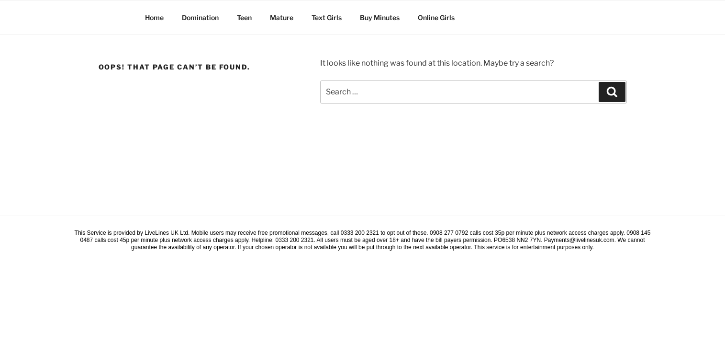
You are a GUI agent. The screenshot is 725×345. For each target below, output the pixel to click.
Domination (200, 17)
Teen (244, 17)
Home (154, 17)
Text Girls (327, 17)
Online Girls (436, 17)
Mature (281, 17)
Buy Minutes (380, 17)
